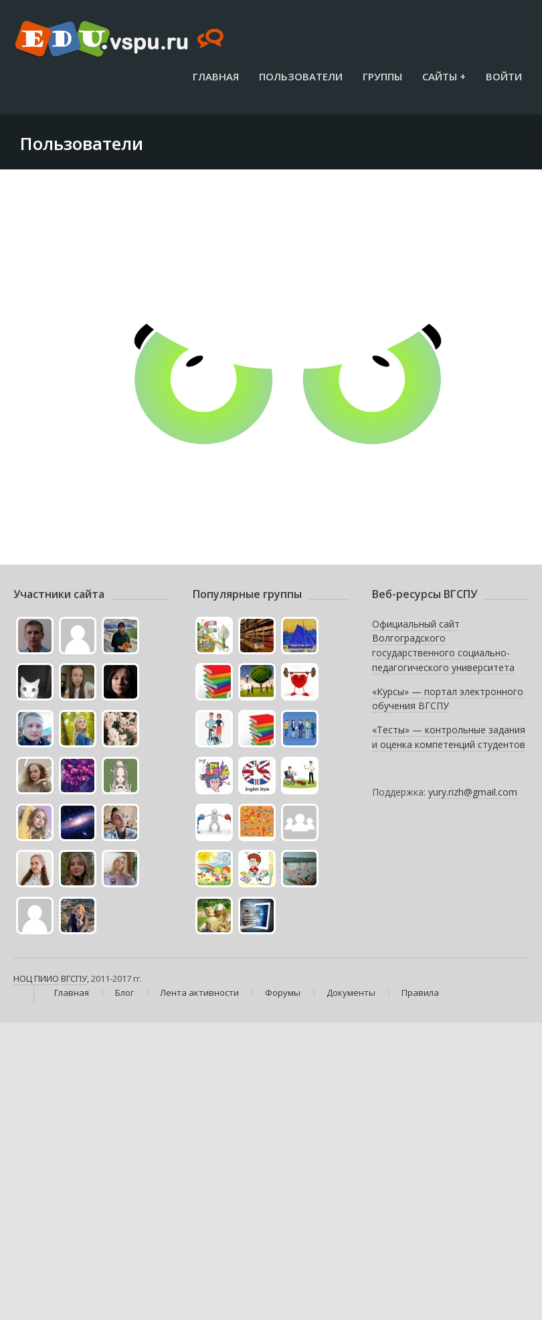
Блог (124, 992)
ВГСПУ (74, 978)
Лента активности (199, 992)
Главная (216, 76)
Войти (504, 76)
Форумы (282, 992)
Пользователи (301, 76)
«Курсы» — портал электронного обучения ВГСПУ (447, 699)
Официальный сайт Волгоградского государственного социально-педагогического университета (443, 645)
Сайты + (444, 76)
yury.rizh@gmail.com (472, 792)
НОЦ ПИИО (36, 978)
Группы (382, 76)
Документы (351, 992)
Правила (420, 992)
